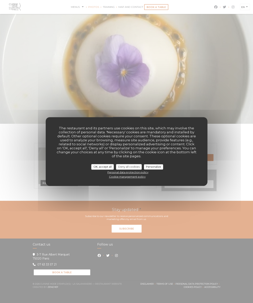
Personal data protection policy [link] (127, 172)
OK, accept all (102, 166)
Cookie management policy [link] (127, 176)
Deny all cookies (129, 166)
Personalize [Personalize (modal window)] (153, 166)
